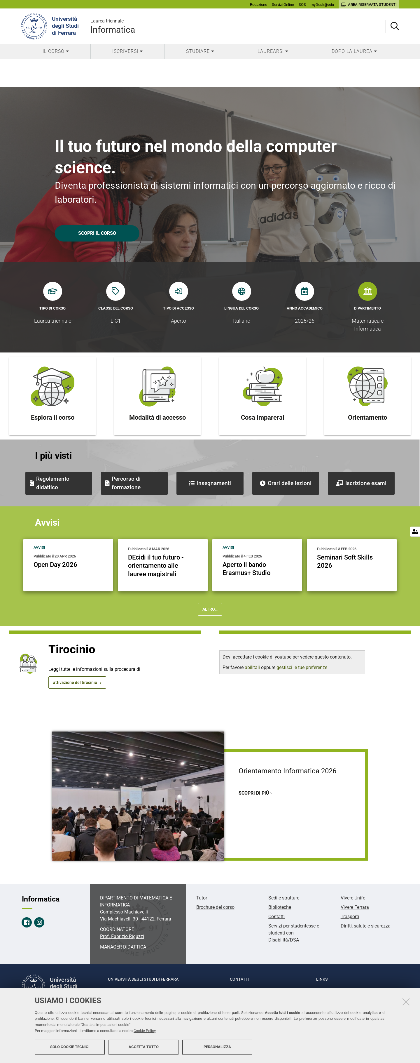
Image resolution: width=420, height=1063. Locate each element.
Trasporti (350, 916)
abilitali (253, 667)
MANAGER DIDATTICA (123, 947)
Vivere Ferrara (355, 907)
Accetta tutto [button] (144, 1047)
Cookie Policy (144, 1031)
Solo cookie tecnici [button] (70, 1047)
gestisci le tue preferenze (301, 667)
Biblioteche (279, 907)
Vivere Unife (353, 898)
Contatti (276, 916)
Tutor (201, 898)
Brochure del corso (215, 907)
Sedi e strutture (283, 898)
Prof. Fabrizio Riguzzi (122, 936)
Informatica (112, 26)
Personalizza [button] (217, 1047)
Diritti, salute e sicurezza (366, 926)
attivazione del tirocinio (75, 682)
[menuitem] (55, 51)
